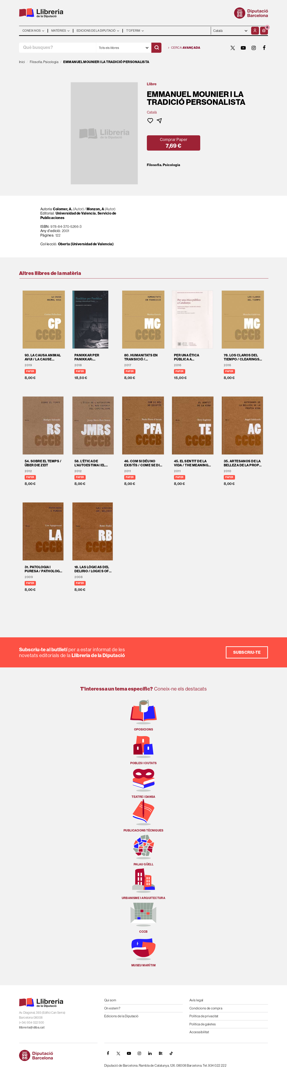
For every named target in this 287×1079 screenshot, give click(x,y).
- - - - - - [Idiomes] (230, 30)
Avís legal (196, 1000)
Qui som (110, 1000)
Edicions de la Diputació (121, 1016)
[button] (264, 31)
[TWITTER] (232, 47)
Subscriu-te (247, 652)
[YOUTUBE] (243, 47)
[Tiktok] (171, 1053)
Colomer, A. (63, 209)
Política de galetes (202, 1024)
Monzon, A (95, 209)
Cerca (184, 47)
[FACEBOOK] (264, 47)
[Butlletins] (160, 1053)
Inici (22, 62)
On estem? (112, 1008)
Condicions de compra (205, 1008)
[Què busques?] (57, 48)
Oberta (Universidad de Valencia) (85, 244)
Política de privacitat (203, 1016)
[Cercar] (156, 48)
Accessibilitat (199, 1032)
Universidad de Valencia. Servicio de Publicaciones (78, 215)
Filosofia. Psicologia (163, 165)
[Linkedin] (150, 1053)
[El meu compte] (255, 31)
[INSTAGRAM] (253, 47)
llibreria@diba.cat (32, 1027)
